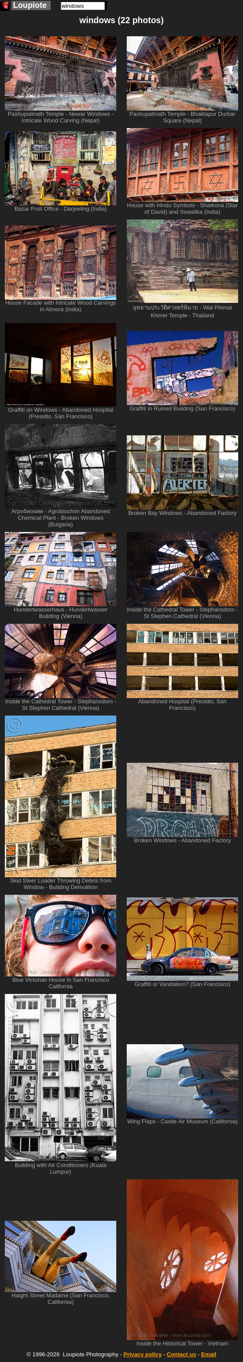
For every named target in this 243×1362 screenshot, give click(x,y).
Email (208, 1354)
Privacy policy (142, 1354)
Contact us (181, 1354)
